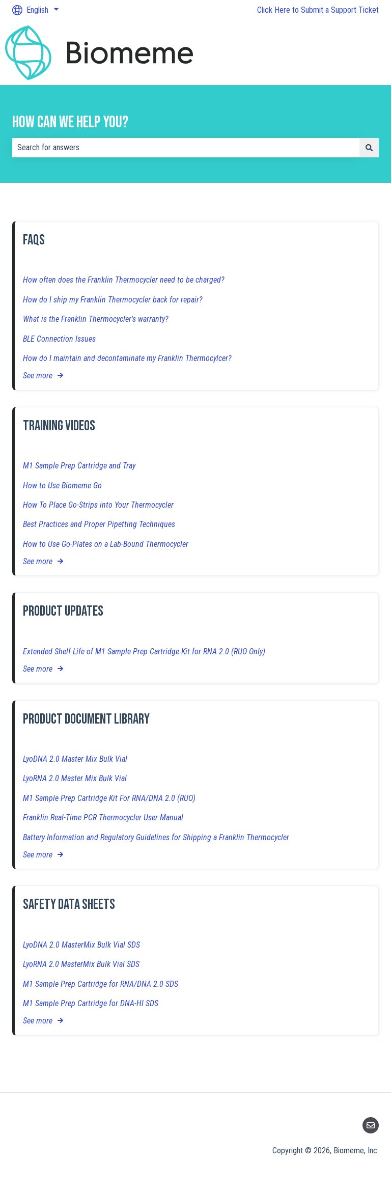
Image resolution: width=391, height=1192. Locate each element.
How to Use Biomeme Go (62, 485)
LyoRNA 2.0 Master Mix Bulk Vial (75, 779)
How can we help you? (70, 122)
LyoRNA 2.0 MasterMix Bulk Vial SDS (81, 964)
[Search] (369, 147)
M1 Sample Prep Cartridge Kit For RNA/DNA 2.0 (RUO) (109, 798)
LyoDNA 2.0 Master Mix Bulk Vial (75, 759)
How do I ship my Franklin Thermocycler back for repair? (113, 299)
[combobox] (185, 147)
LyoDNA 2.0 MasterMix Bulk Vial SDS (81, 945)
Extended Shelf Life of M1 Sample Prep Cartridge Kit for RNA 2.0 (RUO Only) (144, 651)
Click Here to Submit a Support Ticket (318, 10)
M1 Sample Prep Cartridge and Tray (79, 466)
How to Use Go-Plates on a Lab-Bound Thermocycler (105, 544)
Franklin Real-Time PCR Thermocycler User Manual (103, 818)
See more (37, 376)
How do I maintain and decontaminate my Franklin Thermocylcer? (127, 358)
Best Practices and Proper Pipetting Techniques (99, 525)
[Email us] (370, 1125)
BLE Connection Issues (59, 339)
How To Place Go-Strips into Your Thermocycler (98, 505)
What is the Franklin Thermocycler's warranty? (96, 319)
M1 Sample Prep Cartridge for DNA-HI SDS (90, 1003)
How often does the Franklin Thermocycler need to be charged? (124, 280)
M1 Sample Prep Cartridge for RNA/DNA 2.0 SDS (100, 984)
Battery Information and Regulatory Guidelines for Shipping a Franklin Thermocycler (156, 837)
